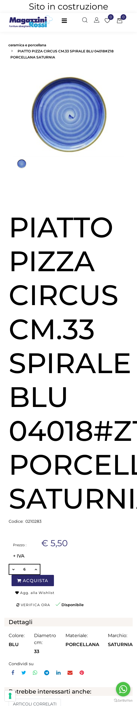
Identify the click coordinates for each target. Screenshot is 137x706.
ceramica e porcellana (27, 45)
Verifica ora (33, 605)
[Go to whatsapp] (123, 689)
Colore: (17, 635)
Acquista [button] (32, 580)
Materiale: (76, 635)
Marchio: (117, 635)
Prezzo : (20, 545)
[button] (85, 20)
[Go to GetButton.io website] (123, 700)
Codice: (16, 521)
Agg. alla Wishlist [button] (35, 593)
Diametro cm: (45, 639)
